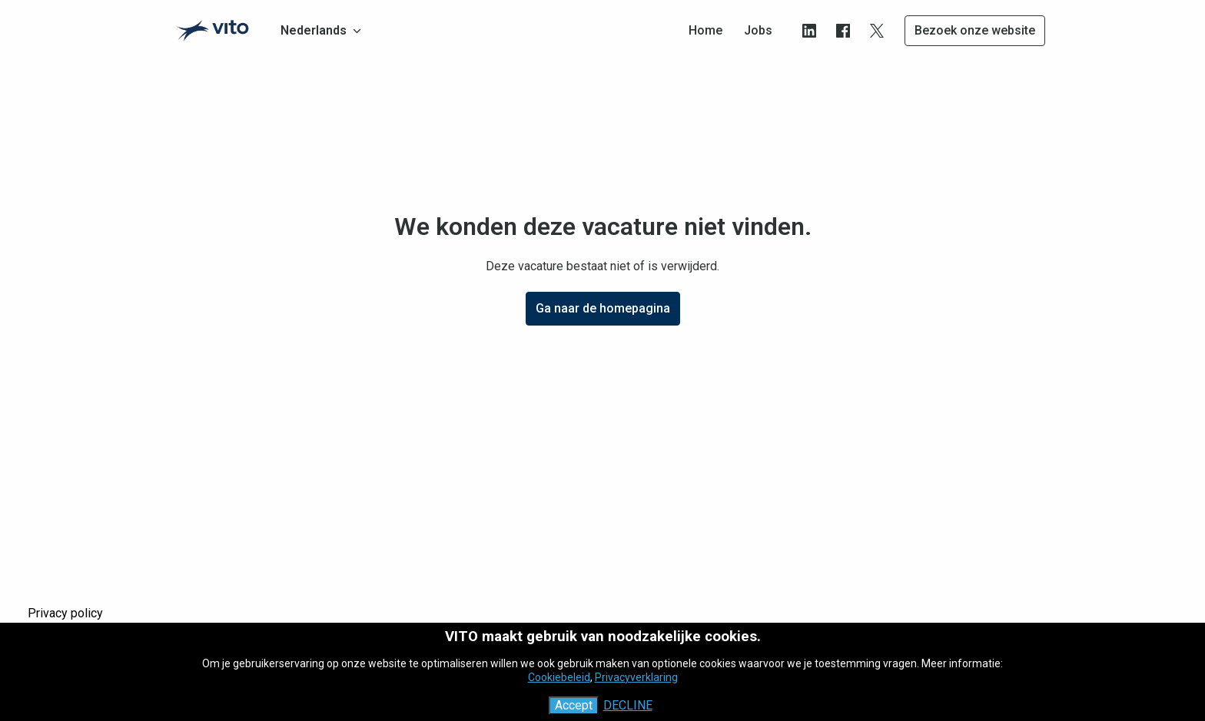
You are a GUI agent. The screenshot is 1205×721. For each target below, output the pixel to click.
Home (705, 30)
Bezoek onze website (975, 30)
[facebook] (843, 30)
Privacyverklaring (636, 677)
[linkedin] (809, 30)
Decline (627, 705)
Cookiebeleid (559, 677)
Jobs (758, 30)
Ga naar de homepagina (603, 308)
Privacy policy (65, 613)
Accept (574, 705)
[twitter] (876, 30)
